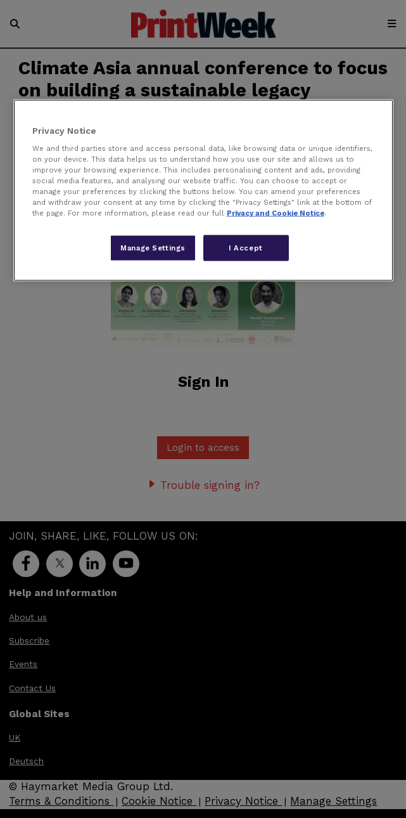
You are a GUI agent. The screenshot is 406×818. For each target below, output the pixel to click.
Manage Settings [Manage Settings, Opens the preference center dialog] (153, 247)
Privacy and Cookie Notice (275, 213)
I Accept (246, 247)
